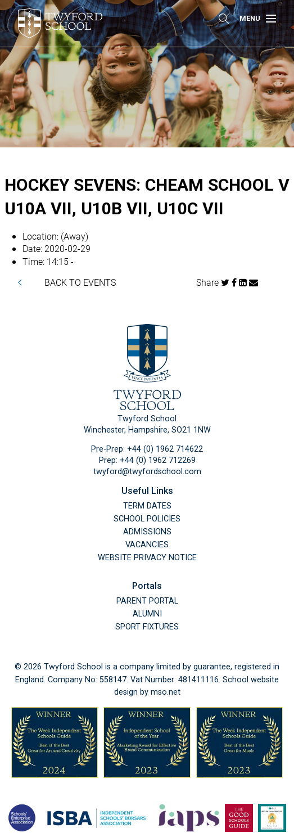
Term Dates (147, 506)
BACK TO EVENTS (80, 282)
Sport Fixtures (147, 627)
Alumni (147, 614)
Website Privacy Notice (147, 557)
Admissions (147, 532)
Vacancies (147, 545)
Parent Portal (147, 601)
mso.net (165, 692)
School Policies (147, 519)
